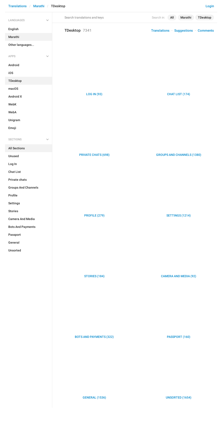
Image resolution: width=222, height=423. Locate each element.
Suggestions (183, 31)
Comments (206, 31)
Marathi (38, 6)
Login (210, 6)
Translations (17, 6)
